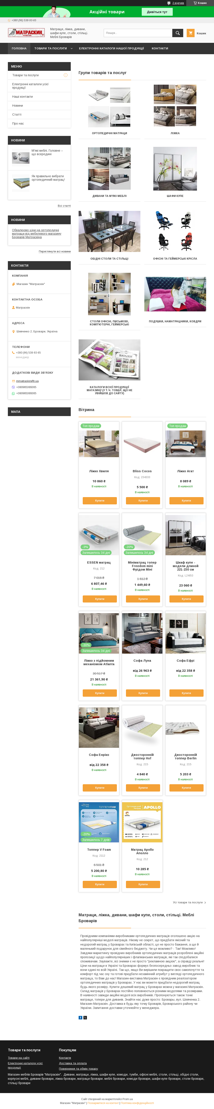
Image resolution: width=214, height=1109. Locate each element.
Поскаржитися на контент (103, 1103)
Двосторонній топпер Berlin (185, 756)
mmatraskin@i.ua (27, 381)
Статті (16, 114)
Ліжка (175, 133)
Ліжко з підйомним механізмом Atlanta (98, 662)
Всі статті (64, 205)
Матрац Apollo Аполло (142, 851)
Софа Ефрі (185, 660)
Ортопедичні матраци (109, 133)
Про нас (18, 123)
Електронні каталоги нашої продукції (111, 48)
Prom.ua (128, 1099)
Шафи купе (175, 196)
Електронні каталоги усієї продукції (30, 85)
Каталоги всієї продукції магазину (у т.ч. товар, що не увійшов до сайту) (109, 390)
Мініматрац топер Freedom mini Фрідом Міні (142, 566)
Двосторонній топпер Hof (142, 756)
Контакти (160, 48)
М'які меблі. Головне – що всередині (47, 152)
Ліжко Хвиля (99, 471)
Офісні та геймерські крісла (175, 258)
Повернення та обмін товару (78, 1068)
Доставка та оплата (29, 59)
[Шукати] (177, 33)
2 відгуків (178, 3)
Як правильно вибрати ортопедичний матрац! (48, 177)
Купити (99, 500)
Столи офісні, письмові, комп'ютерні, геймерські (109, 323)
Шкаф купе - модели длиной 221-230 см (185, 566)
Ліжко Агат (185, 471)
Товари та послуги (50, 48)
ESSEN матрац (99, 562)
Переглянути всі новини (55, 251)
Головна (19, 48)
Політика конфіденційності (137, 1103)
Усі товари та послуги (188, 902)
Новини (17, 105)
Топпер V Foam (99, 849)
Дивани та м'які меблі (109, 196)
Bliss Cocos (142, 471)
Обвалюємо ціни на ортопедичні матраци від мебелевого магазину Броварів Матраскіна (36, 233)
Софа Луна (142, 660)
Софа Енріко (99, 755)
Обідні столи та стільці (109, 258)
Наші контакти (22, 96)
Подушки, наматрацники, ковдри (175, 321)
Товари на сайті (18, 1057)
